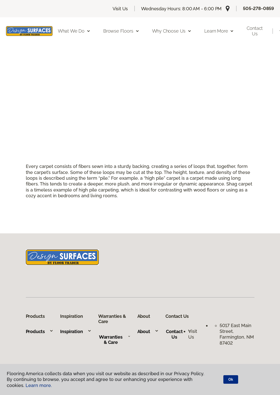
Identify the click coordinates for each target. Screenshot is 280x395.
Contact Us (255, 31)
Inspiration (75, 331)
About (148, 331)
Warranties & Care (114, 339)
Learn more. (39, 385)
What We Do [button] (74, 31)
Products (40, 331)
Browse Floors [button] (121, 31)
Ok (230, 379)
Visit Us (120, 8)
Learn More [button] (219, 31)
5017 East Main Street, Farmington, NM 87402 (237, 334)
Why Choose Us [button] (172, 31)
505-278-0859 (258, 8)
